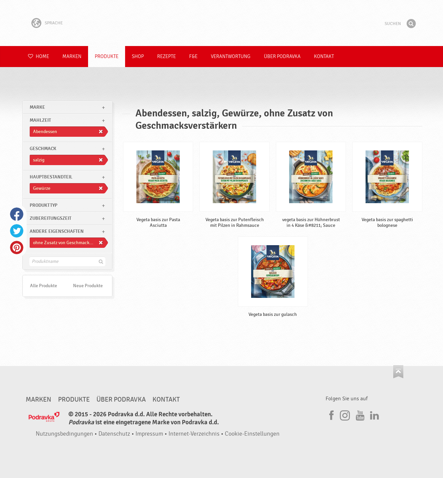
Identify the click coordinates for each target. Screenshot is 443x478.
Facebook (16, 214)
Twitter (16, 230)
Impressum (149, 433)
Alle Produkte (43, 286)
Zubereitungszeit (50, 218)
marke (37, 107)
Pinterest (16, 247)
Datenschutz (114, 433)
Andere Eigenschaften (57, 231)
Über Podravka (282, 56)
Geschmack (43, 148)
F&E (193, 56)
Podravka (221, 23)
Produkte (106, 56)
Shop (138, 56)
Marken (71, 56)
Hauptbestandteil (51, 177)
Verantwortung (231, 56)
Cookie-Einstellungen (252, 433)
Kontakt (324, 56)
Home (38, 56)
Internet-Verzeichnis (193, 433)
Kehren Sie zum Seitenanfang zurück (398, 371)
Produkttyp (43, 205)
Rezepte (166, 56)
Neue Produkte (88, 286)
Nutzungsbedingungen (64, 433)
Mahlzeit (40, 120)
